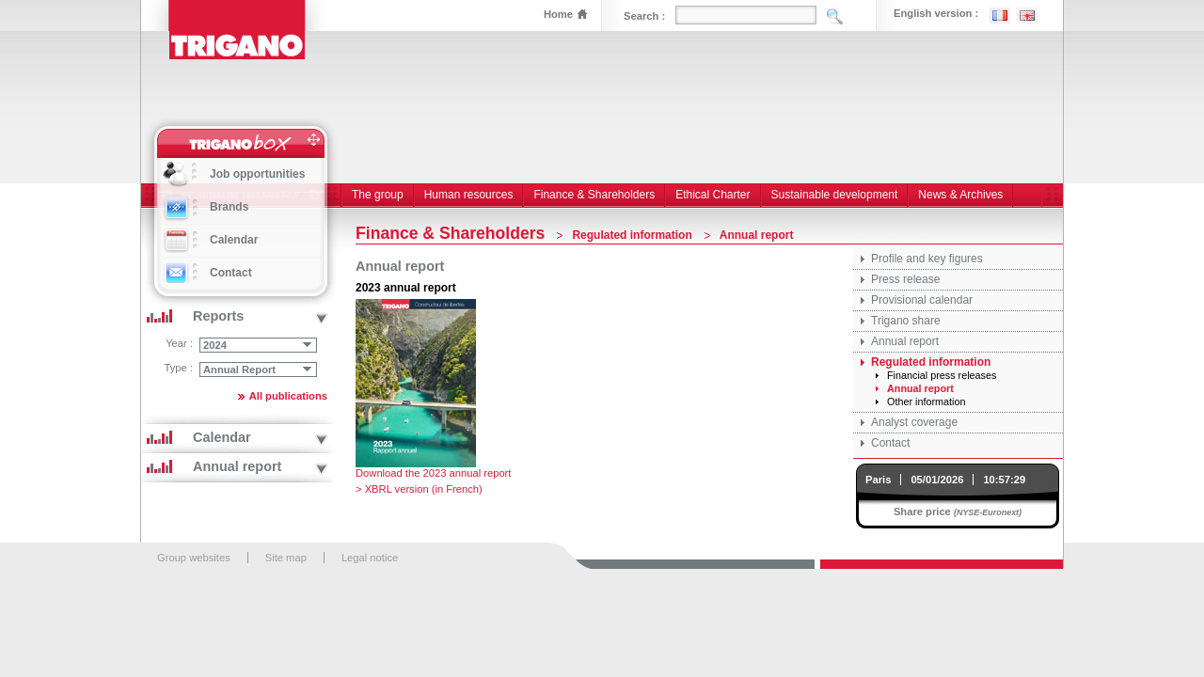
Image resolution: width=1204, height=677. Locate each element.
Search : (644, 16)
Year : (179, 343)
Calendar (234, 239)
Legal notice (369, 557)
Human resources (469, 194)
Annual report (905, 341)
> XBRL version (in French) (419, 489)
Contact (890, 442)
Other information (926, 401)
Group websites (193, 557)
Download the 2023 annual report (433, 473)
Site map (286, 557)
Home (558, 14)
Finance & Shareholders (594, 194)
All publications (288, 395)
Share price (922, 511)
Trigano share (906, 320)
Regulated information (930, 362)
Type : (179, 367)
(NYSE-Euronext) (988, 512)
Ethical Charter (712, 194)
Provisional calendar (922, 300)
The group (378, 194)
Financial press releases (941, 375)
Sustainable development (834, 194)
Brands (229, 206)
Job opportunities (257, 174)
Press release (905, 279)
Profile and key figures (927, 258)
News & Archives (960, 194)
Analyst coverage (914, 422)
